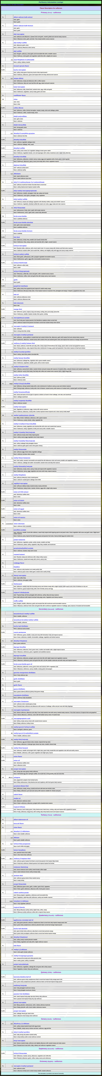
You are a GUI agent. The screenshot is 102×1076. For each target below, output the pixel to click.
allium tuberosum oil (21, 819)
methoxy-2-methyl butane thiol (24, 343)
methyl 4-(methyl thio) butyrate (24, 441)
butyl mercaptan (19, 87)
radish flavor (18, 794)
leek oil (16, 294)
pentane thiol (18, 875)
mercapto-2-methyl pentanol (23, 1066)
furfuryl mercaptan (20, 246)
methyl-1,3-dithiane (20, 949)
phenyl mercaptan (20, 1002)
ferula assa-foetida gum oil (23, 664)
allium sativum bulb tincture (23, 25)
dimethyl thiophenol (21, 937)
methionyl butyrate (20, 985)
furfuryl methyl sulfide (21, 254)
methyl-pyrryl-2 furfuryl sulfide (24, 727)
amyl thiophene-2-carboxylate (24, 60)
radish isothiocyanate (21, 892)
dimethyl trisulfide (20, 156)
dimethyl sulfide (19, 148)
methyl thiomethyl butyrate (23, 466)
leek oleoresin (18, 303)
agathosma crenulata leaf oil (23, 920)
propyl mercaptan (20, 769)
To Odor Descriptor (17, 4)
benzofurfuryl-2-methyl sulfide (24, 613)
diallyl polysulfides (20, 116)
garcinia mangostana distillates (24, 672)
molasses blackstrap (21, 867)
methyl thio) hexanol (21, 748)
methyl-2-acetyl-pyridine (22, 352)
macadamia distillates (21, 695)
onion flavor (18, 756)
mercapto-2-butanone (21, 701)
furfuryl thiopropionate (21, 271)
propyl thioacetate (20, 884)
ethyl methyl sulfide (20, 199)
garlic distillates (19, 679)
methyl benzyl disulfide (22, 358)
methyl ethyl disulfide (21, 375)
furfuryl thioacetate (20, 1053)
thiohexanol (18, 584)
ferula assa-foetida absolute (23, 222)
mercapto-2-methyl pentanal (23, 335)
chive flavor (18, 827)
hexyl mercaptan (19, 1040)
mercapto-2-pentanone (21, 710)
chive (15, 99)
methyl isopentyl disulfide (23, 400)
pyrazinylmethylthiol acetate (23, 548)
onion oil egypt (19, 509)
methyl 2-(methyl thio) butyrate (24, 432)
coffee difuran (18, 108)
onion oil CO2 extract (21, 492)
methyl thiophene (20, 475)
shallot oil (17, 798)
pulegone (17, 777)
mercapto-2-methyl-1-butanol (24, 326)
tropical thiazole (19, 907)
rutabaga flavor (19, 563)
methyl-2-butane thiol (21, 366)
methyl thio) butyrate (21, 739)
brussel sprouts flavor (21, 66)
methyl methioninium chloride (24, 415)
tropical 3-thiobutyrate (21, 592)
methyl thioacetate (20, 449)
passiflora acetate (20, 530)
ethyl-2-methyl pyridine (22, 1032)
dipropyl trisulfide (20, 655)
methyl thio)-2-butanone (22, 458)
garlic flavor (18, 685)
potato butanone (19, 540)
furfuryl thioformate (20, 263)
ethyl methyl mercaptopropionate (25, 190)
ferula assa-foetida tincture (23, 231)
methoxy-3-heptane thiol (22, 858)
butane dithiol (18, 78)
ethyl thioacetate (19, 208)
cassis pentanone (20, 632)
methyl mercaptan (20, 407)
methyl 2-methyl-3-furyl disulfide (25, 424)
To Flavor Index (6, 4)
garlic (16, 280)
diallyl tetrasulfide (20, 125)
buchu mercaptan (20, 70)
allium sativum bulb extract (23, 17)
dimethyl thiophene (20, 641)
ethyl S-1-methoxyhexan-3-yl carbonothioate (29, 182)
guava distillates (19, 689)
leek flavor (17, 945)
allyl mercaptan (19, 34)
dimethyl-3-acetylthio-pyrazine (24, 133)
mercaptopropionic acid (22, 718)
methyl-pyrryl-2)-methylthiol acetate (26, 733)
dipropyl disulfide (20, 647)
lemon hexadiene (20, 850)
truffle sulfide (18, 601)
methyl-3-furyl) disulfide (22, 383)
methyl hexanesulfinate (22, 392)
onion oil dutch (19, 500)
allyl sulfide (18, 51)
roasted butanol (19, 554)
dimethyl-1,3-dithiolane (22, 831)
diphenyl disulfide (20, 165)
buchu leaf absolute (20, 928)
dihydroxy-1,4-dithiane (21, 1023)
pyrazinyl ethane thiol (21, 786)
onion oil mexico (19, 517)
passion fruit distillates (22, 994)
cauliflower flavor (20, 95)
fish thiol (17, 237)
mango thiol (18, 309)
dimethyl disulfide (20, 139)
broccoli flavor (19, 823)
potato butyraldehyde (21, 964)
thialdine (17, 567)
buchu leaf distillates (21, 626)
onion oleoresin (19, 523)
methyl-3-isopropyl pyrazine (23, 956)
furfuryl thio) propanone (22, 844)
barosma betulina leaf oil (22, 977)
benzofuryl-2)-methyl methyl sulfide (26, 620)
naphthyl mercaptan (21, 483)
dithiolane (17, 173)
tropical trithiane (19, 807)
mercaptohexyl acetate (21, 318)
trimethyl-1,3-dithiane (21, 901)
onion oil (17, 760)
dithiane (16, 837)
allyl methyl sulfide (20, 42)
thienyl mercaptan (20, 575)
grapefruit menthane (21, 286)
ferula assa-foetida (20, 216)
